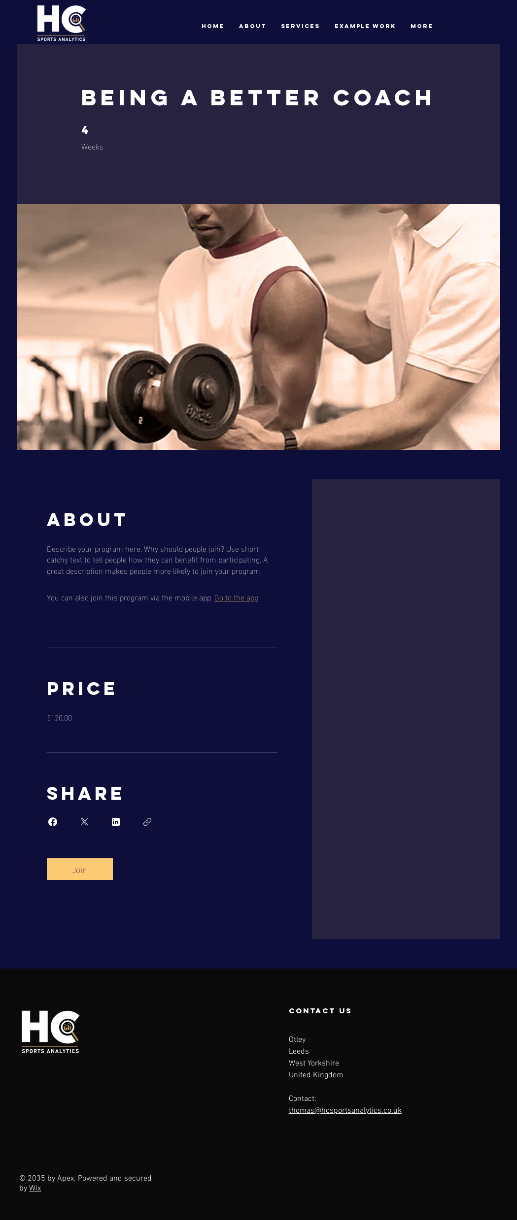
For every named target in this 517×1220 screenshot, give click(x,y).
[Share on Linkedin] (116, 822)
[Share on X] (84, 822)
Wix (35, 1188)
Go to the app (236, 597)
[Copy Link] (147, 822)
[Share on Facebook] (53, 822)
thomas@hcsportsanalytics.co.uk (345, 1111)
